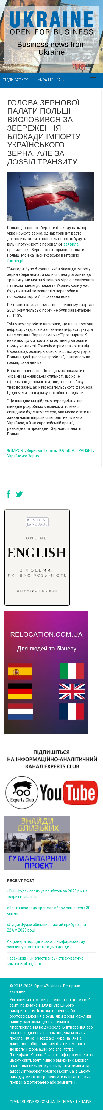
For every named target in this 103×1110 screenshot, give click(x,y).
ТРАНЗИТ (84, 450)
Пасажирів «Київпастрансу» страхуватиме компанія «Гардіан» (45, 961)
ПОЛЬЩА (66, 450)
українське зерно (23, 456)
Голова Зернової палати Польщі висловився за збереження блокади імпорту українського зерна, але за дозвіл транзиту (43, 132)
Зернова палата (41, 450)
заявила (71, 244)
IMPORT (18, 450)
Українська (51, 80)
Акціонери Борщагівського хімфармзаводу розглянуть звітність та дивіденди (46, 944)
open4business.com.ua (32, 1102)
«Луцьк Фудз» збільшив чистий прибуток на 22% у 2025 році (46, 927)
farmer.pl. (15, 261)
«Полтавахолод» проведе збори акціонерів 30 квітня (48, 911)
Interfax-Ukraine (74, 1102)
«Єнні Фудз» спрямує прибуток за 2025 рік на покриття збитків (47, 894)
